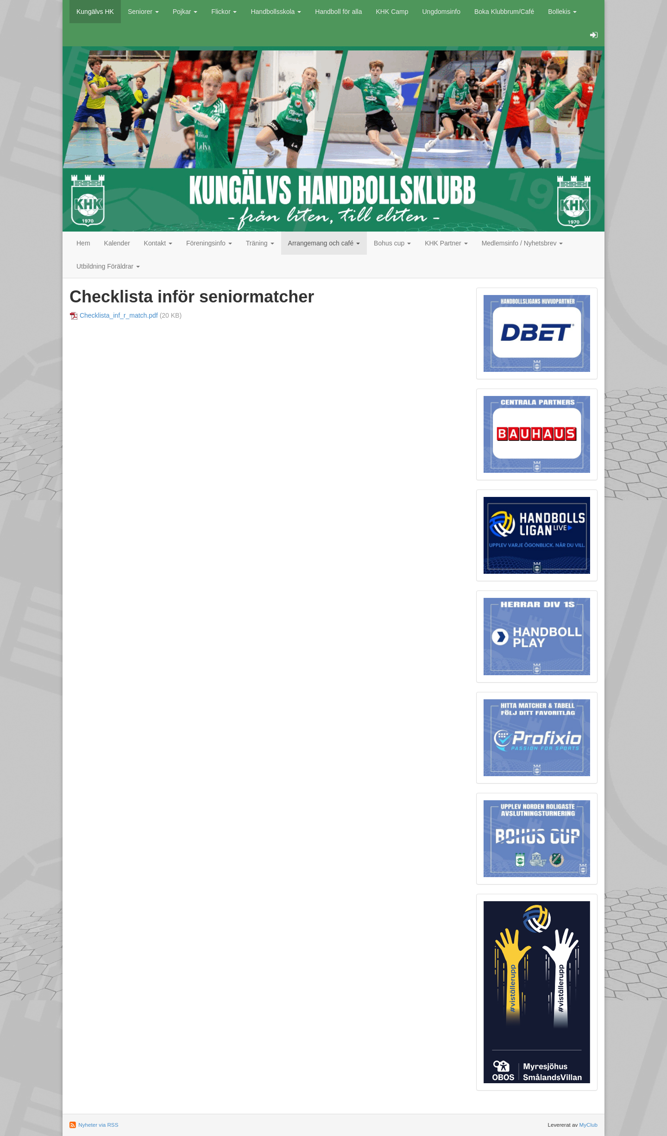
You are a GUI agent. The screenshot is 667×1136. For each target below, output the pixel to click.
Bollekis (562, 11)
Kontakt (158, 243)
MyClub (588, 1125)
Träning (260, 243)
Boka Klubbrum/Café (504, 11)
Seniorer (143, 11)
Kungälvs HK (95, 11)
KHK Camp (392, 11)
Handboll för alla (338, 11)
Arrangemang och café (324, 243)
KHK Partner (446, 243)
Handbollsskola (276, 11)
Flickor (224, 11)
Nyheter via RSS (98, 1125)
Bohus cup (392, 243)
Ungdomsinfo (441, 11)
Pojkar (185, 11)
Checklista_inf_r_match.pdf (119, 315)
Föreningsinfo (209, 243)
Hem (83, 243)
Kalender (117, 243)
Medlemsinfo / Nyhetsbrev (522, 243)
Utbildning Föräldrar (108, 266)
